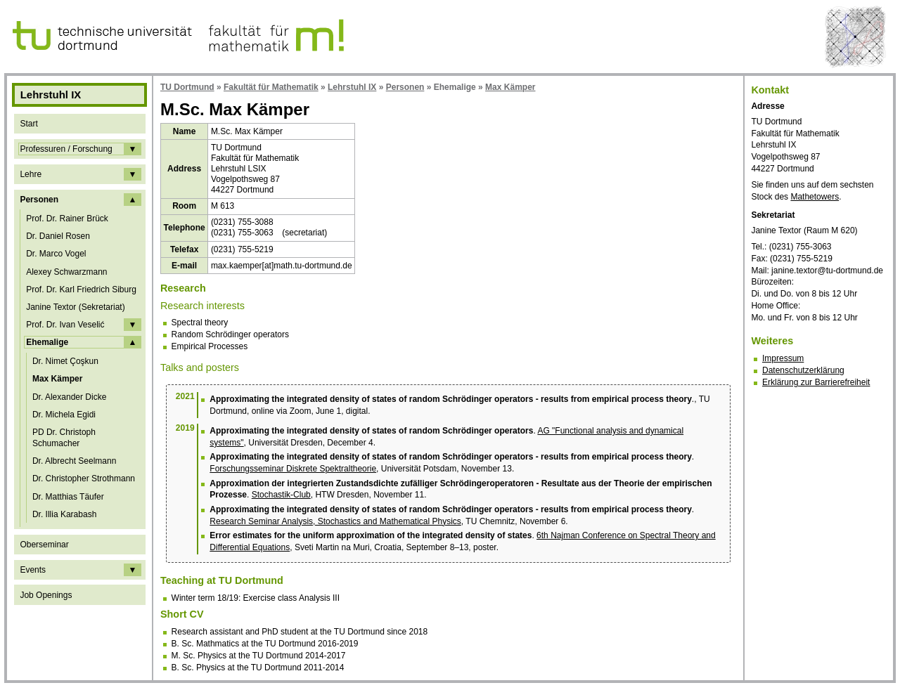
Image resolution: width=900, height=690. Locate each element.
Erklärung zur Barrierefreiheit (816, 382)
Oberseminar (44, 544)
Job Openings (46, 595)
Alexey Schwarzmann (66, 272)
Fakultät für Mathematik (271, 87)
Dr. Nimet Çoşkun (65, 361)
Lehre (30, 174)
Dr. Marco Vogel (56, 254)
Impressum (783, 358)
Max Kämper (57, 379)
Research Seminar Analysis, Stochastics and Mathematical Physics (335, 521)
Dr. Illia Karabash (64, 514)
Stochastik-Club (281, 495)
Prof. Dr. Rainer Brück (67, 218)
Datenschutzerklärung (803, 370)
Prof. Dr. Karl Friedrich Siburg (81, 289)
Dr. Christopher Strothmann (83, 478)
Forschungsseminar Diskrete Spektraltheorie (293, 469)
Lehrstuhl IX (352, 87)
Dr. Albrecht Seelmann (74, 461)
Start (28, 124)
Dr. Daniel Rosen (58, 236)
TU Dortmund (187, 87)
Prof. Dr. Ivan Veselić (65, 325)
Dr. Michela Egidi (64, 414)
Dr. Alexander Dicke (69, 397)
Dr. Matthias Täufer (68, 497)
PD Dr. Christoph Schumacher (64, 437)
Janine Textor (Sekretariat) (75, 307)
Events (33, 570)
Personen (39, 199)
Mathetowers (814, 197)
